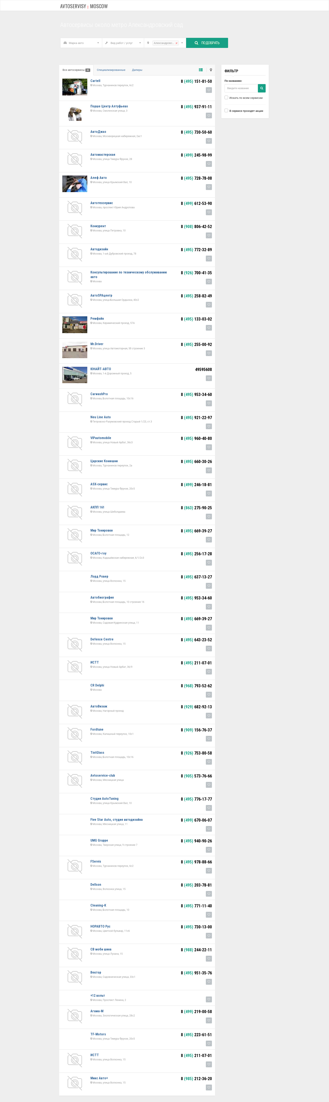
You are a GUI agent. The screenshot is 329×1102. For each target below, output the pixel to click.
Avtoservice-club (102, 775)
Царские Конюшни (104, 461)
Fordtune (96, 729)
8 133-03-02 (196, 319)
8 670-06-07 (196, 820)
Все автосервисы (76, 70)
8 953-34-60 (196, 394)
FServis (95, 861)
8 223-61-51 (196, 1034)
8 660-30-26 (196, 461)
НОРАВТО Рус (100, 926)
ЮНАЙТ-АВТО (100, 369)
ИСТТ (94, 662)
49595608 (203, 369)
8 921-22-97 (196, 417)
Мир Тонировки (101, 530)
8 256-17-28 (196, 553)
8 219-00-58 (196, 1011)
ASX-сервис (99, 484)
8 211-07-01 (196, 662)
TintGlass (97, 753)
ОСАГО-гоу (98, 553)
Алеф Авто (98, 178)
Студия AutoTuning (104, 799)
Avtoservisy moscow (84, 6)
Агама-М (96, 1011)
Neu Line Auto (100, 417)
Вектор (95, 972)
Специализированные (111, 69)
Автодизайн (99, 249)
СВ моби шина (100, 949)
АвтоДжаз (98, 132)
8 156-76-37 (196, 729)
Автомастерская (102, 155)
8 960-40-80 (196, 438)
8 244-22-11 (196, 949)
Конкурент (98, 226)
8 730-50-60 (196, 132)
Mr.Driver (96, 344)
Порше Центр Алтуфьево (109, 106)
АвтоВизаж (98, 706)
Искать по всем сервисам (244, 97)
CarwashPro (99, 394)
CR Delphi (97, 685)
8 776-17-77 (196, 799)
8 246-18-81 (196, 484)
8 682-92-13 (196, 706)
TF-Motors (98, 1034)
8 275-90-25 (196, 507)
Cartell (95, 81)
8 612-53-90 (196, 203)
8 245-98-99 (196, 155)
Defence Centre (102, 639)
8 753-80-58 (196, 753)
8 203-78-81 (196, 885)
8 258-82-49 (196, 295)
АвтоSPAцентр (101, 295)
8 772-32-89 (196, 249)
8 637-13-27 (196, 576)
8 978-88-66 (196, 861)
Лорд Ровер (99, 576)
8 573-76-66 (196, 776)
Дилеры (137, 69)
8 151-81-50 (196, 81)
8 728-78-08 (196, 178)
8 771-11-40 (196, 905)
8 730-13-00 (196, 926)
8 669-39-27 (196, 530)
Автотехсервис (101, 203)
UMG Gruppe (99, 840)
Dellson (95, 885)
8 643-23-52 (196, 639)
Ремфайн (97, 319)
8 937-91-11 (196, 106)
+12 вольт (97, 996)
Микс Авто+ (99, 1078)
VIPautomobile (100, 438)
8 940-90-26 (196, 840)
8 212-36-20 (196, 1078)
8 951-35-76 (196, 972)
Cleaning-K (98, 905)
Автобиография (102, 597)
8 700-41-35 (196, 272)
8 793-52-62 (196, 685)
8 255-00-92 (196, 344)
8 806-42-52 (196, 226)
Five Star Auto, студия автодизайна (116, 820)
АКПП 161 (97, 507)
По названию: (233, 80)
